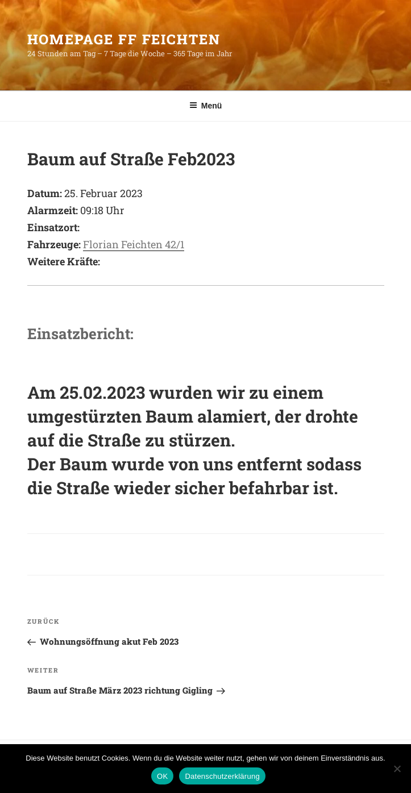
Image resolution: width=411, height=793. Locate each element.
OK (162, 776)
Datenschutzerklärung (222, 776)
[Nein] (396, 768)
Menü (205, 105)
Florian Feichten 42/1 (133, 244)
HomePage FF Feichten (124, 39)
